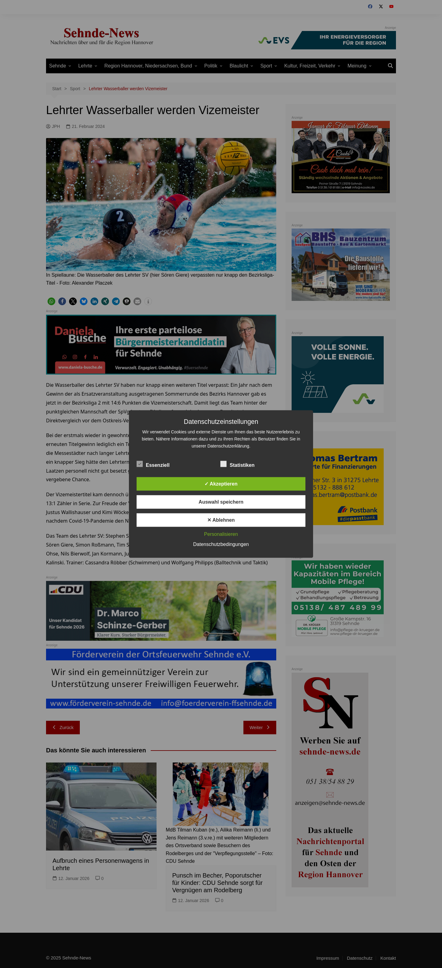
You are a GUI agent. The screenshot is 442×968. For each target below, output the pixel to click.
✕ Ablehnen (221, 520)
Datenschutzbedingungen (221, 544)
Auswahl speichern (221, 502)
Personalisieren (221, 534)
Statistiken (237, 464)
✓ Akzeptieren (221, 483)
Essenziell (153, 464)
